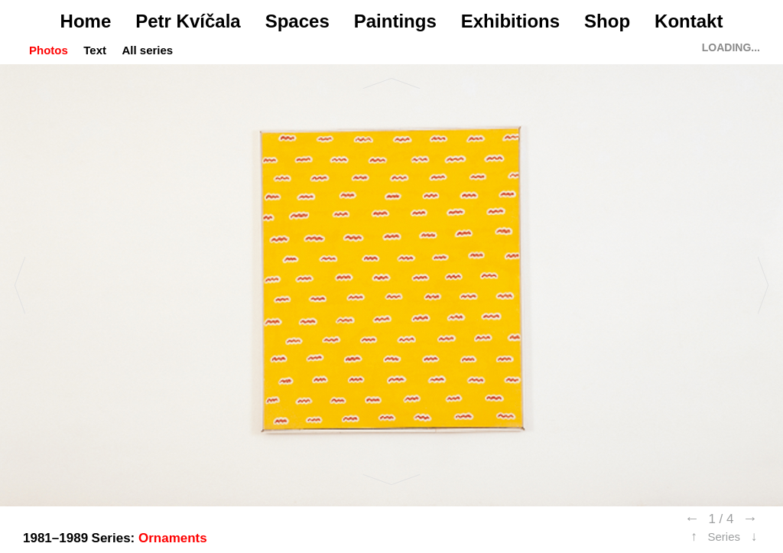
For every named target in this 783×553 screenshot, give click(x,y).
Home (86, 21)
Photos (48, 50)
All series (147, 50)
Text (94, 50)
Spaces (297, 21)
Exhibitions (510, 21)
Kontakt (689, 21)
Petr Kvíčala (187, 21)
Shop (607, 21)
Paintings (395, 21)
